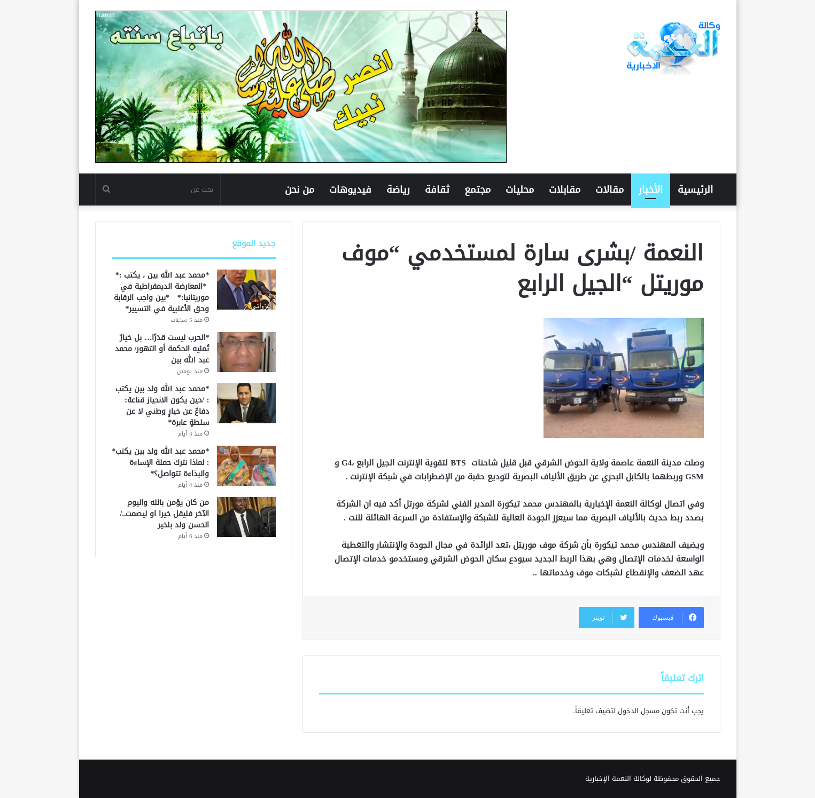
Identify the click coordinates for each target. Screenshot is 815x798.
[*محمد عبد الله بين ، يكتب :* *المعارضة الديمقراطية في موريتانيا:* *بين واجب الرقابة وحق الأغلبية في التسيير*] (246, 290)
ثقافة (437, 189)
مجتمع (477, 189)
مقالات (609, 189)
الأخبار (651, 189)
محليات (520, 189)
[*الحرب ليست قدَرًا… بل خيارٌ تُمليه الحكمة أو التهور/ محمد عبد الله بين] (246, 352)
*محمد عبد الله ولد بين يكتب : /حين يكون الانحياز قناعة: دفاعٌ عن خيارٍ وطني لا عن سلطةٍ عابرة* (162, 406)
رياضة (398, 189)
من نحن (299, 189)
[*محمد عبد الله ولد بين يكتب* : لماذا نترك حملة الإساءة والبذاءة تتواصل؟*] (246, 466)
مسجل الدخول (638, 710)
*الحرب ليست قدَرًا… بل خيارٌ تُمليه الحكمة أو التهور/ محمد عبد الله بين (162, 348)
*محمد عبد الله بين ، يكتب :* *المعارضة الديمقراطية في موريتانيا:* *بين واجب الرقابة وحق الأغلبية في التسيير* (161, 292)
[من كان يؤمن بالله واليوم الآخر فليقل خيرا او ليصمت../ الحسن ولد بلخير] (246, 517)
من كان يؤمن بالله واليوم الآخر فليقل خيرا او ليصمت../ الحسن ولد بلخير (164, 513)
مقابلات (564, 189)
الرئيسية (695, 189)
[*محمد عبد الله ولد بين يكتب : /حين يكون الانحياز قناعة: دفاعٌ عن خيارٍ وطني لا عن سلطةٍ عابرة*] (246, 403)
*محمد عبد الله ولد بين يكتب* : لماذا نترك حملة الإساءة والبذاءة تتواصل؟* (160, 462)
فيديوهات (350, 189)
